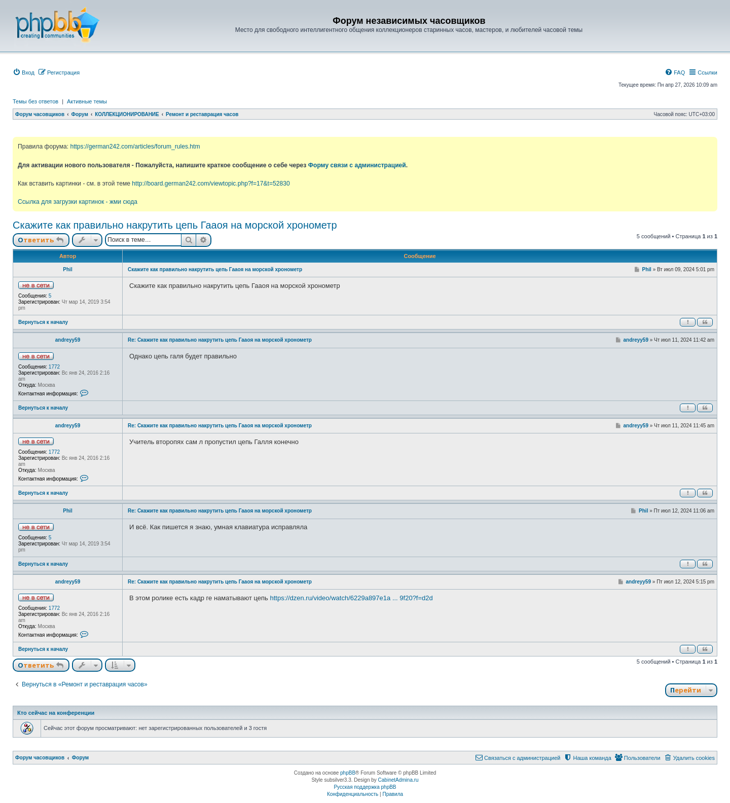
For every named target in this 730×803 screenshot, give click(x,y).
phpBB (347, 773)
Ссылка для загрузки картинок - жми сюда (77, 201)
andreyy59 (67, 340)
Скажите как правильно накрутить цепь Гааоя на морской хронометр (175, 225)
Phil (67, 269)
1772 (54, 367)
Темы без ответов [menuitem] (35, 101)
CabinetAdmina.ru (398, 780)
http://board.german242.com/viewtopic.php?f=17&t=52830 (210, 183)
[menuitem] (23, 72)
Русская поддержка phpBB (365, 787)
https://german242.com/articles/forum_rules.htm (135, 146)
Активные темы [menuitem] (87, 101)
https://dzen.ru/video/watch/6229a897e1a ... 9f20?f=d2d (351, 598)
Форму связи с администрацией (357, 165)
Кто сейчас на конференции (55, 713)
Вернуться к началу (43, 322)
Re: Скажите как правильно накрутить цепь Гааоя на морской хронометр (220, 340)
